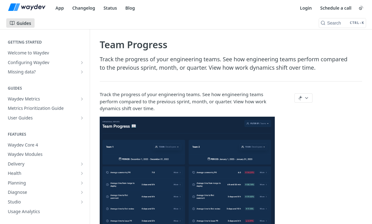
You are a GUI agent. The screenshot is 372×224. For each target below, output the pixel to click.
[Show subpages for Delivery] (81, 163)
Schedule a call (335, 8)
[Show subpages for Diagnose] (81, 192)
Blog (130, 8)
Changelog (83, 8)
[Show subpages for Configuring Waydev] (81, 62)
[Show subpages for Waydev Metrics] (81, 98)
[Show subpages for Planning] (81, 182)
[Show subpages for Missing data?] (81, 71)
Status (110, 8)
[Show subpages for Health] (81, 173)
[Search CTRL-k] (342, 23)
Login (306, 8)
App (59, 8)
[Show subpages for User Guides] (81, 117)
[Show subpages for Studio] (81, 201)
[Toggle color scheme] (361, 7)
